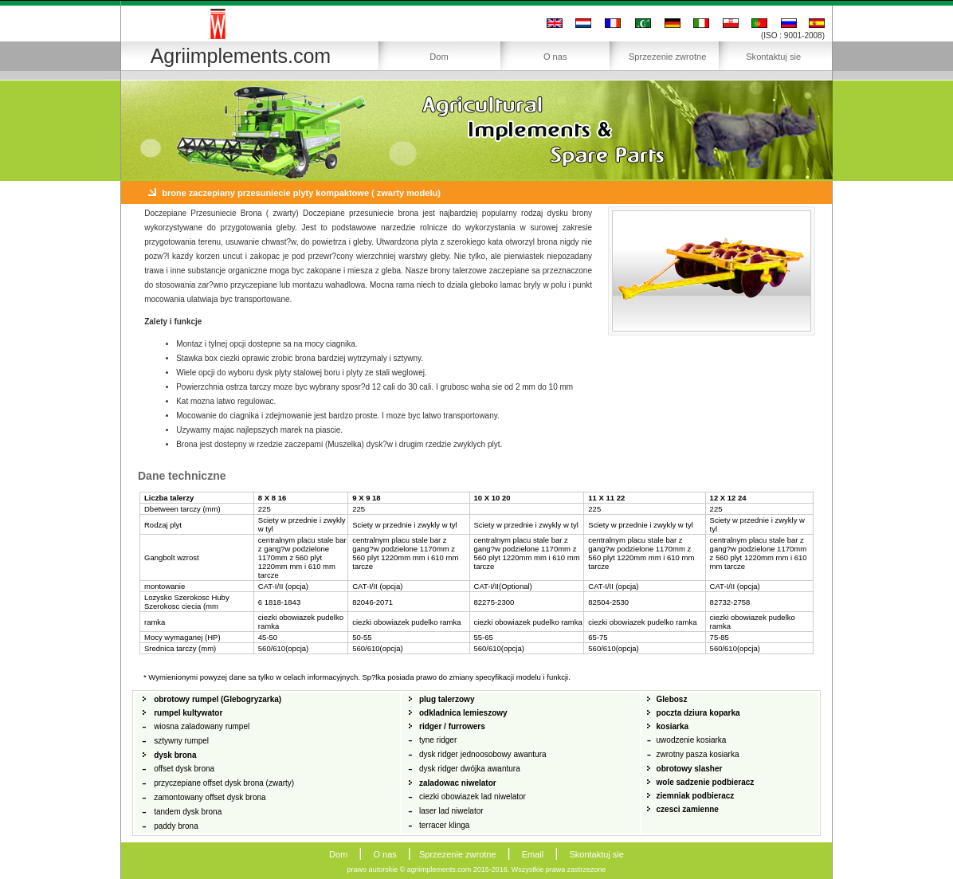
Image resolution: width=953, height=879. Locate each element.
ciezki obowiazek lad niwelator (472, 796)
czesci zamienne (688, 809)
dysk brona (175, 755)
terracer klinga (444, 825)
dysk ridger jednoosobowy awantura (483, 754)
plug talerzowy (446, 699)
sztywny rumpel (181, 740)
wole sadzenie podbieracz (706, 782)
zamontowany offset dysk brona (209, 797)
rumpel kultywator (188, 712)
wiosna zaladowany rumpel (201, 726)
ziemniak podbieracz (696, 795)
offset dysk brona (184, 768)
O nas (555, 56)
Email (533, 854)
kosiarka (673, 726)
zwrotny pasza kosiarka (698, 754)
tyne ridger (438, 740)
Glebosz (672, 699)
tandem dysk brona (188, 811)
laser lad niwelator (451, 810)
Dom (438, 56)
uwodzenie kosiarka (692, 740)
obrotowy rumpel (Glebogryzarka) (217, 699)
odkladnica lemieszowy (463, 712)
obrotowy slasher (690, 768)
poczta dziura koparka (698, 712)
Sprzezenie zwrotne (667, 56)
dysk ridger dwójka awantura (469, 768)
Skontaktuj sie (773, 56)
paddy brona (176, 826)
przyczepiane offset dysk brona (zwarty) (224, 783)
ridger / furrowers (452, 726)
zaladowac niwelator (457, 783)
